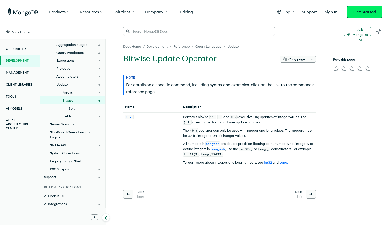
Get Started (364, 11)
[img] (336, 69)
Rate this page (344, 59)
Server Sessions (62, 124)
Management (17, 72)
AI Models (14, 108)
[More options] (312, 59)
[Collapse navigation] (106, 217)
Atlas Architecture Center (17, 124)
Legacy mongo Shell (65, 161)
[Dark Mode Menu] (378, 31)
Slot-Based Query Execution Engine (71, 134)
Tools (11, 96)
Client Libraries (19, 84)
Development (17, 60)
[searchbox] (199, 31)
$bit (72, 108)
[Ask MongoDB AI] (357, 31)
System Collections (65, 153)
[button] (285, 12)
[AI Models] (72, 196)
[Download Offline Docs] (94, 217)
